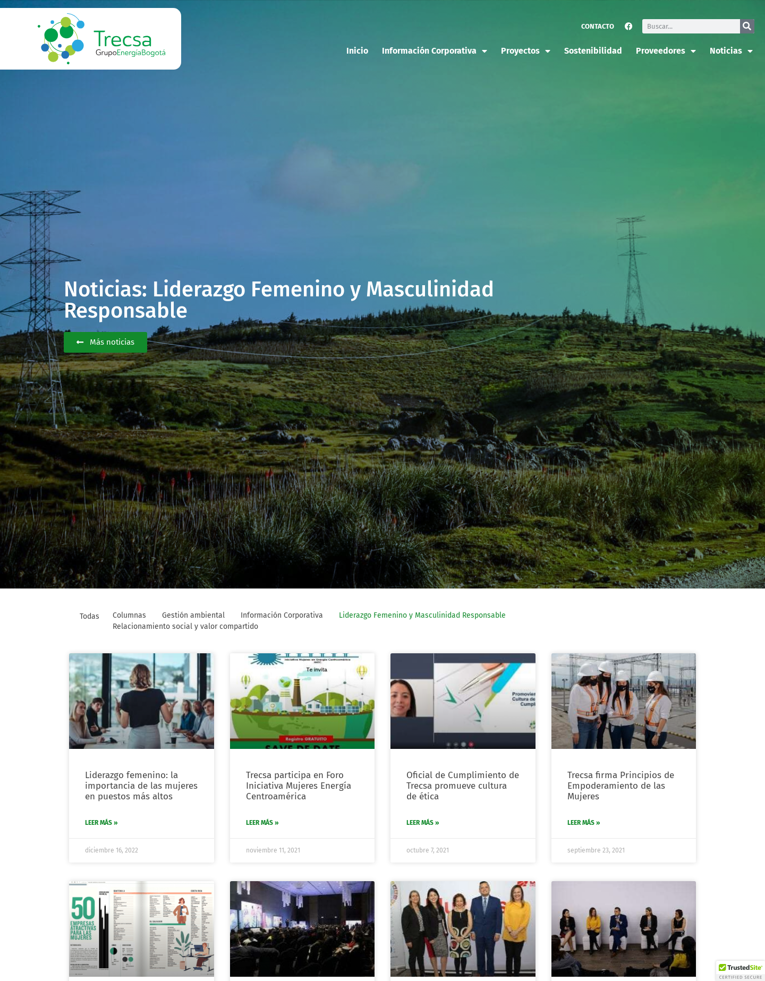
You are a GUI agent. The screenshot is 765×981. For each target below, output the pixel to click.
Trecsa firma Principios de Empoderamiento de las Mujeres (620, 786)
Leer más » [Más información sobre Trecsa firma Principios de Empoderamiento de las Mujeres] (583, 822)
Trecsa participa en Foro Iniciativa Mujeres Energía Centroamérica (298, 786)
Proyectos (525, 51)
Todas (89, 616)
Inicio (357, 51)
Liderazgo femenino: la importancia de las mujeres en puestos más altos (141, 786)
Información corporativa (434, 51)
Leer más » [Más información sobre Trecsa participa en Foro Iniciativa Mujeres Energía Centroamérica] (262, 822)
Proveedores (666, 51)
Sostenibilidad (593, 51)
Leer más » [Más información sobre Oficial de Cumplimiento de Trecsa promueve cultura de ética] (422, 822)
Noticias (731, 51)
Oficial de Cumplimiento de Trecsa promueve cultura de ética (462, 786)
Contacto (597, 26)
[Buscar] (747, 26)
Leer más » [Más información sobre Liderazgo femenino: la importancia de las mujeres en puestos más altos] (101, 822)
